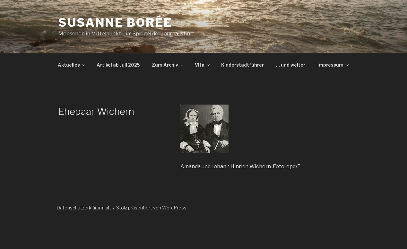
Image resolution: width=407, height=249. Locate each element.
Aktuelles (72, 65)
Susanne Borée (115, 22)
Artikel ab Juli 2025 (118, 65)
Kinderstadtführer (242, 65)
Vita (203, 65)
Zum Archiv (168, 65)
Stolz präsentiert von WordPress (151, 207)
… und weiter (290, 65)
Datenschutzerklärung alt (83, 207)
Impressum (333, 65)
